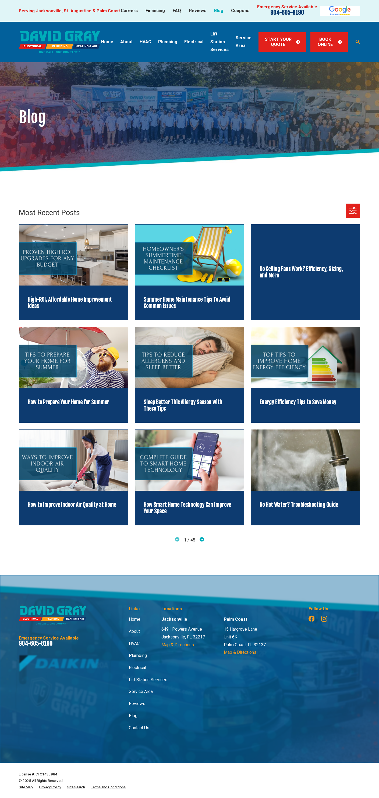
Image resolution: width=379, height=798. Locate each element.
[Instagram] (324, 619)
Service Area (141, 691)
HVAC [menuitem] (145, 41)
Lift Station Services (148, 679)
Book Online (330, 42)
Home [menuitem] (107, 41)
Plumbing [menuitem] (167, 41)
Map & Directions (177, 644)
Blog (218, 10)
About (134, 631)
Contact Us (139, 727)
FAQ (177, 10)
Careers (129, 10)
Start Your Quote (282, 42)
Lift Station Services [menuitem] (219, 41)
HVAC (134, 643)
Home (134, 619)
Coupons (240, 10)
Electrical (137, 667)
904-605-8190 (287, 12)
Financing (155, 10)
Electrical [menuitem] (193, 41)
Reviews (197, 10)
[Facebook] (312, 619)
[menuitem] (26, 787)
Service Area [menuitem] (244, 41)
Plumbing (138, 655)
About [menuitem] (126, 41)
